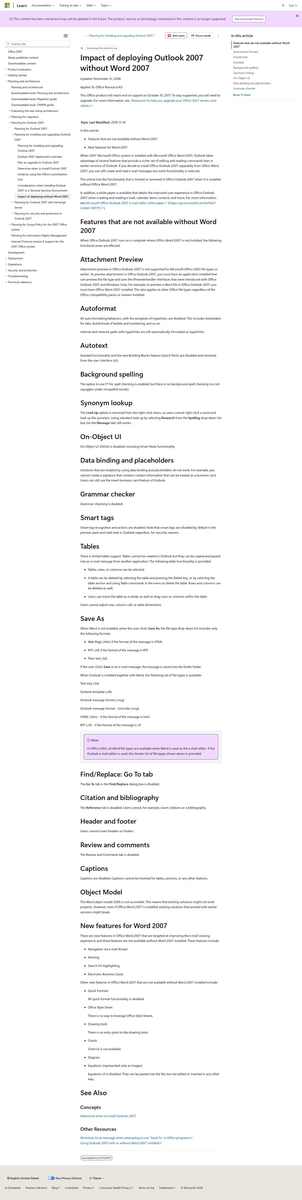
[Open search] (283, 5)
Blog (54, 1188)
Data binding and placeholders (252, 83)
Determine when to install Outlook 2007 (108, 1116)
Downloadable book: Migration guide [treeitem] (34, 99)
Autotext (238, 62)
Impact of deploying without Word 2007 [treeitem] (43, 196)
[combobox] (38, 44)
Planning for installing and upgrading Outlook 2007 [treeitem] (40, 148)
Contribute (71, 1188)
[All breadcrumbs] (83, 35)
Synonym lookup (243, 73)
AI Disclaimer (13, 1188)
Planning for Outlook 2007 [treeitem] (30, 128)
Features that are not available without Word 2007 (261, 44)
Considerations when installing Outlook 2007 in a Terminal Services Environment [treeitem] (42, 187)
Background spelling (245, 67)
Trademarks (166, 1188)
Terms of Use (146, 1188)
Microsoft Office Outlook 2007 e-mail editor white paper (125, 203)
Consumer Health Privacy (115, 1188)
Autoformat (240, 57)
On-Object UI (241, 78)
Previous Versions (36, 1188)
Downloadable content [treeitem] (22, 63)
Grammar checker (244, 88)
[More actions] (218, 35)
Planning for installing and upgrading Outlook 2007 (121, 35)
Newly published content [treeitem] (23, 57)
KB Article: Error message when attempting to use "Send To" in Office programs (135, 1138)
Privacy (87, 1188)
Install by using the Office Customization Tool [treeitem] (42, 176)
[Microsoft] (7, 5)
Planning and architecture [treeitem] (27, 87)
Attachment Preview (245, 52)
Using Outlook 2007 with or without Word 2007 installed (119, 1143)
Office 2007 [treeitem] (15, 51)
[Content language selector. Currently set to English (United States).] (23, 1178)
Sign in (293, 5)
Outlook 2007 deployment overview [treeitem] (40, 156)
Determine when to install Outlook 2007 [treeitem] (42, 168)
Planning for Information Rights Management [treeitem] (39, 235)
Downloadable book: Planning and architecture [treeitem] (40, 93)
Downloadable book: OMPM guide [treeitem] (32, 105)
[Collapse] (66, 35)
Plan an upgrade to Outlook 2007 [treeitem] (38, 162)
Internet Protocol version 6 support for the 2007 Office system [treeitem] (37, 244)
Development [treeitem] (16, 252)
